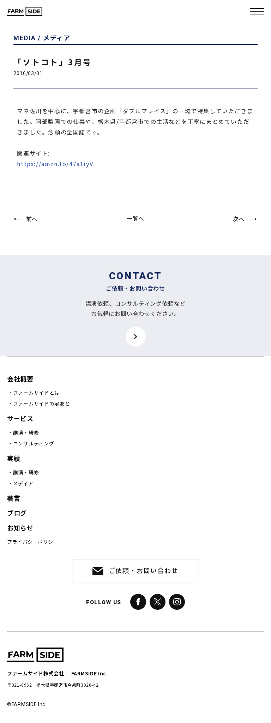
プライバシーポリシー (32, 542)
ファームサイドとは (36, 393)
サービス (20, 419)
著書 (13, 498)
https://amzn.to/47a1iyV (55, 172)
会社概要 (20, 379)
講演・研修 (26, 433)
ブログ (17, 513)
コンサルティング (33, 443)
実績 (13, 458)
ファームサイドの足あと (41, 404)
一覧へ (135, 222)
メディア (23, 483)
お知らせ (20, 528)
